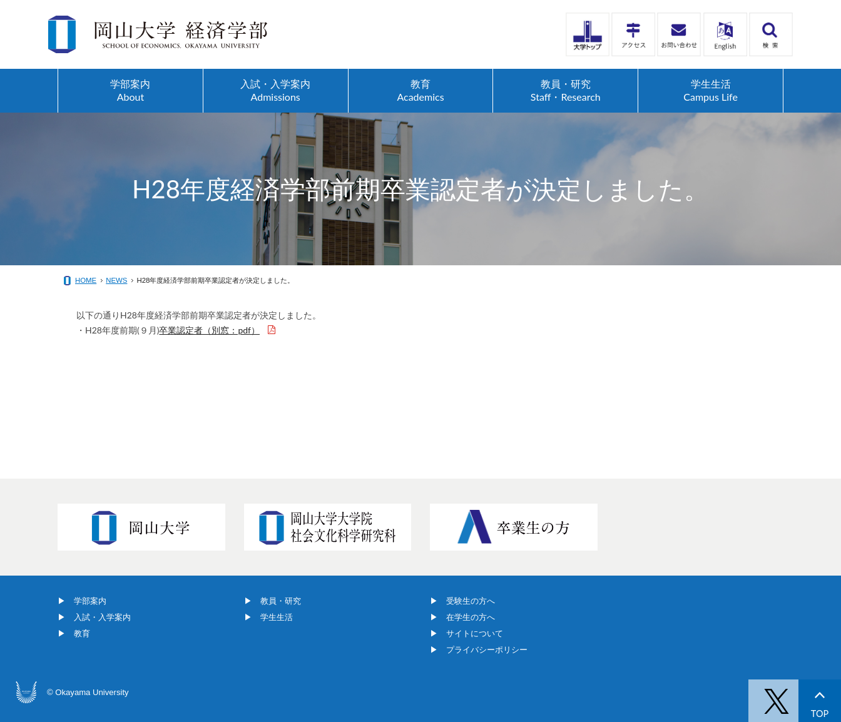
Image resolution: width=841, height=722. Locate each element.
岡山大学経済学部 (157, 34)
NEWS (116, 280)
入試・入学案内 (102, 617)
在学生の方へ (470, 617)
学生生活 (276, 617)
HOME (85, 280)
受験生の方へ (470, 601)
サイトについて (474, 633)
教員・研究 (280, 601)
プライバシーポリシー (487, 649)
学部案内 (90, 601)
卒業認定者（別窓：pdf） (209, 330)
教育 (82, 633)
